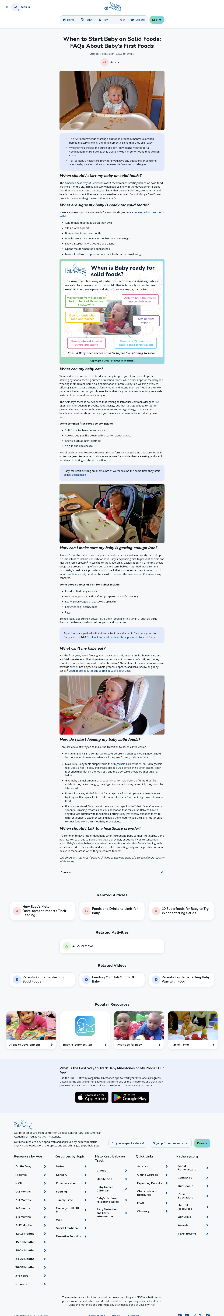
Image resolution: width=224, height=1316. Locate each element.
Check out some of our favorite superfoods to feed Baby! (120, 637)
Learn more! (79, 474)
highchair (119, 764)
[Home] (112, 7)
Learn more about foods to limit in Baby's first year (99, 670)
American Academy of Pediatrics (84, 183)
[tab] (69, 20)
